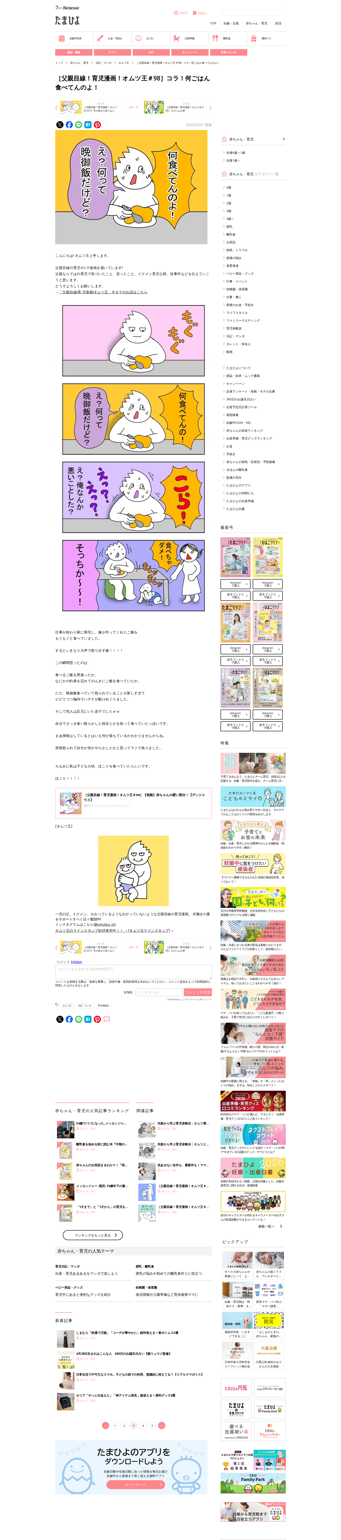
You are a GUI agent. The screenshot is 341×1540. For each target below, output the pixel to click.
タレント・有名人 (238, 344)
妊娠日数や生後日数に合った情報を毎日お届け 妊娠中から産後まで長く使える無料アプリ (136, 1473)
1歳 (228, 195)
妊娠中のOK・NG (238, 423)
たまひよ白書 (235, 509)
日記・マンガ (103, 63)
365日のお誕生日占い (241, 399)
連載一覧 (133, 107)
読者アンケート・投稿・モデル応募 (250, 391)
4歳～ (230, 219)
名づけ (144, 38)
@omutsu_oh (105, 924)
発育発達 (232, 266)
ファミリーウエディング (243, 320)
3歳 (228, 211)
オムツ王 (124, 63)
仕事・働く (234, 297)
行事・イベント (237, 281)
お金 (229, 446)
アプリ (112, 52)
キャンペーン (190, 52)
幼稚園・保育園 (237, 289)
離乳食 (221, 38)
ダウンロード (135, 1484)
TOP (213, 23)
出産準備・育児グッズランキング (249, 438)
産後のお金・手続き (240, 305)
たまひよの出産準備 (240, 501)
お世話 (231, 242)
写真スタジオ (228, 52)
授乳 (229, 226)
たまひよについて (238, 368)
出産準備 (184, 38)
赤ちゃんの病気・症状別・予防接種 (250, 462)
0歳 (228, 187)
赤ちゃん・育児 (256, 23)
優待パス (261, 38)
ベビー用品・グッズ (240, 273)
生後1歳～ (233, 160)
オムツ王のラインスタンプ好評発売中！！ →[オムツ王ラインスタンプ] (112, 930)
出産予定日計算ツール (241, 407)
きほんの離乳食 (237, 470)
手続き (231, 454)
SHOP (181, 13)
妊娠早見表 (70, 38)
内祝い (199, 13)
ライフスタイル (237, 313)
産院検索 (232, 415)
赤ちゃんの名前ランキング (244, 430)
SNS (151, 52)
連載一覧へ (266, 1226)
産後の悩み (234, 258)
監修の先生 (234, 477)
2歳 (228, 203)
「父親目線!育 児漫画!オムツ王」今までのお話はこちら (103, 292)
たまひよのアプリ (238, 485)
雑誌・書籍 (73, 52)
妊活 (278, 23)
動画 (229, 352)
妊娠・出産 (231, 23)
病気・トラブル (237, 250)
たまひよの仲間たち (240, 493)
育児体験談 (103, 1005)
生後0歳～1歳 (235, 152)
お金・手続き (109, 38)
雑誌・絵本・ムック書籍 (243, 376)
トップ (59, 63)
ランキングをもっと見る (93, 1235)
